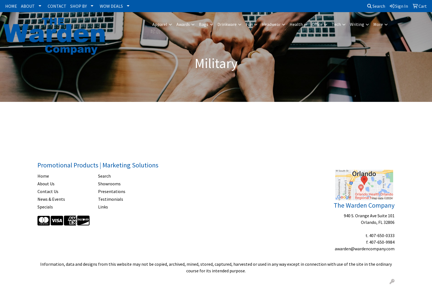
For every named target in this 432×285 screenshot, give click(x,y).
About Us (46, 183)
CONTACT (57, 6)
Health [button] (296, 24)
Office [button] (317, 24)
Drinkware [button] (227, 24)
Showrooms (109, 183)
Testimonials (110, 199)
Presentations (111, 191)
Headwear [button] (271, 24)
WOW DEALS (111, 6)
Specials (45, 207)
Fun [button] (249, 24)
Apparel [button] (159, 24)
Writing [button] (357, 24)
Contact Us (47, 191)
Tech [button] (336, 24)
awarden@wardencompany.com (365, 248)
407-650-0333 (382, 235)
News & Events (51, 199)
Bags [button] (203, 24)
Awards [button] (183, 24)
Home (43, 176)
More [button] (378, 24)
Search (376, 6)
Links (103, 207)
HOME (11, 6)
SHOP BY (78, 6)
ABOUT (28, 6)
